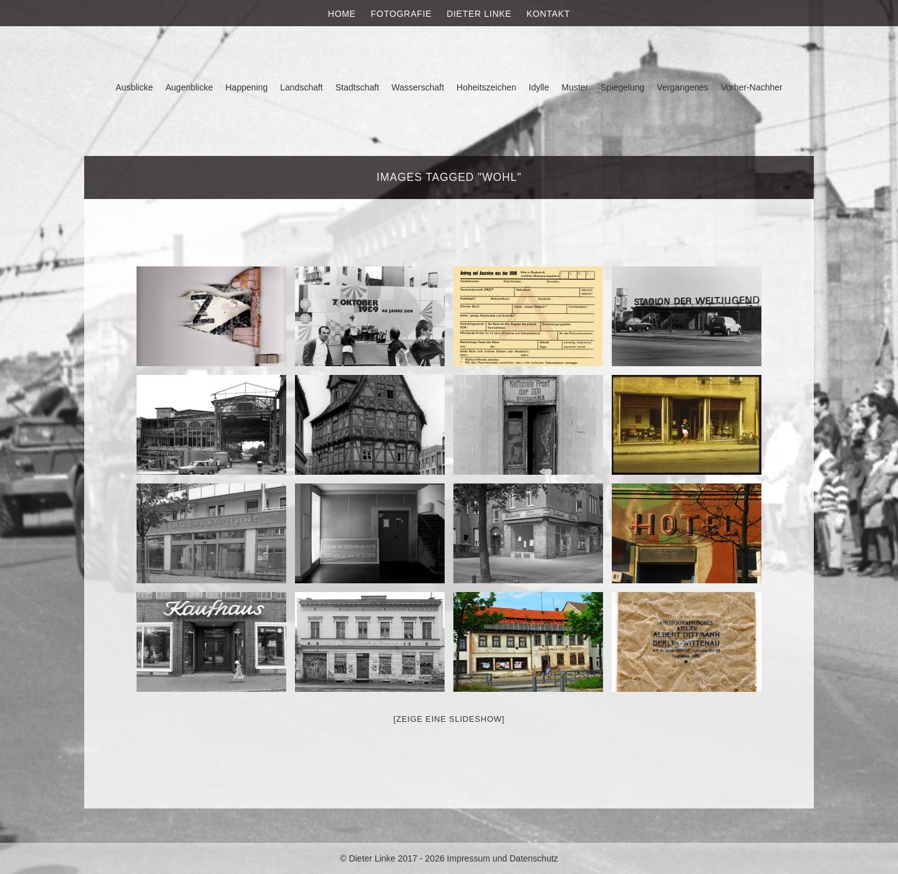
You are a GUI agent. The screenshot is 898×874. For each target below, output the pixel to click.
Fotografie (401, 14)
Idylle (539, 87)
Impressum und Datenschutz (502, 858)
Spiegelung (622, 87)
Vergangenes (682, 87)
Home (342, 14)
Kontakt (548, 14)
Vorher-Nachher (752, 87)
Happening (247, 87)
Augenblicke (189, 87)
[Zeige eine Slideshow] (449, 719)
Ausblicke (134, 87)
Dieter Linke (479, 14)
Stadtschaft (357, 87)
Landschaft (301, 87)
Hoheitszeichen (486, 87)
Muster (574, 87)
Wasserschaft (418, 87)
